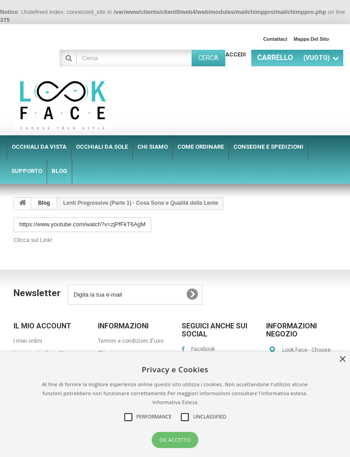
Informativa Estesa (175, 402)
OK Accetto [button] (175, 439)
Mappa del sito (311, 39)
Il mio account (42, 326)
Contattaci (275, 39)
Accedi (235, 55)
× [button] (342, 359)
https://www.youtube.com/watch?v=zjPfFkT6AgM (82, 224)
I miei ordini (27, 341)
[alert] (175, 404)
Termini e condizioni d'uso (130, 341)
